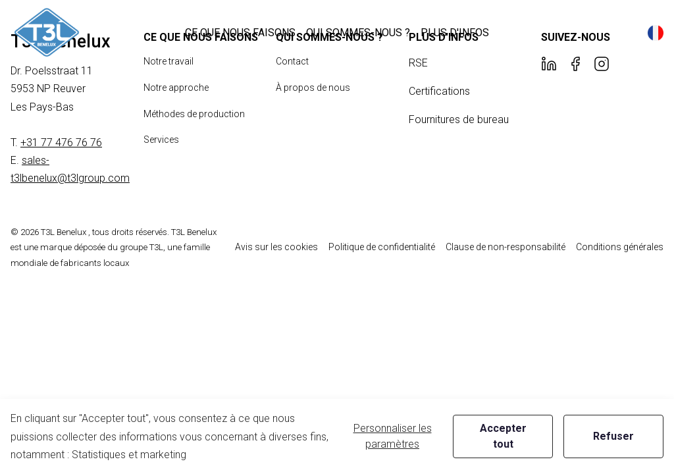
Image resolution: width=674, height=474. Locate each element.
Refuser (613, 436)
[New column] (47, 32)
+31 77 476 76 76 (61, 142)
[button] (240, 32)
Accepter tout (503, 436)
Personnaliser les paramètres (392, 436)
